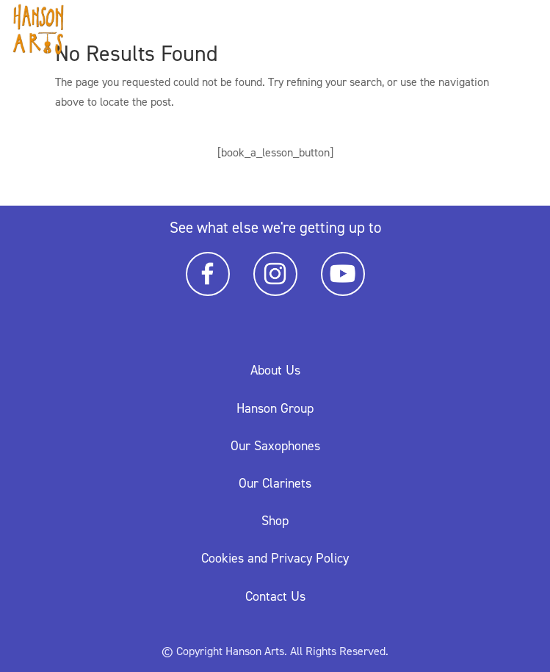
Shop (275, 521)
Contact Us (275, 596)
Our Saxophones (275, 446)
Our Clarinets (275, 483)
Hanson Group (275, 408)
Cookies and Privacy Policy (275, 558)
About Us (275, 370)
